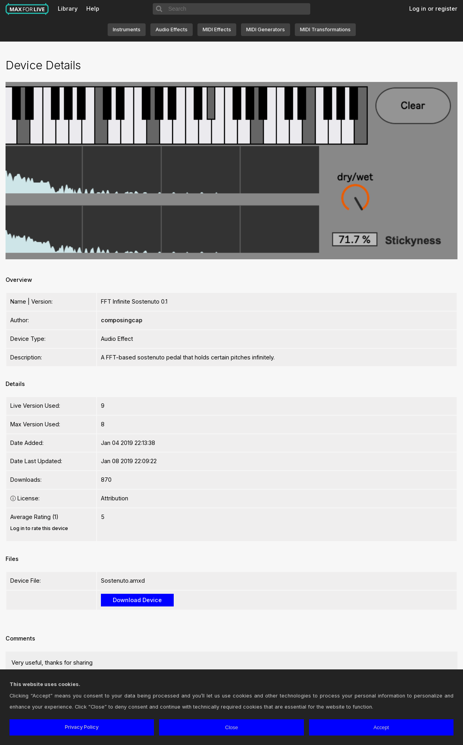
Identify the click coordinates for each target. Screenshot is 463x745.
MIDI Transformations (325, 29)
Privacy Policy (82, 727)
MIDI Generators (265, 29)
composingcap (121, 320)
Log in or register (433, 8)
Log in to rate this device (39, 528)
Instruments (126, 29)
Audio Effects (172, 29)
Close (231, 727)
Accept (381, 727)
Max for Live (27, 9)
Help (92, 8)
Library (68, 8)
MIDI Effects (217, 29)
